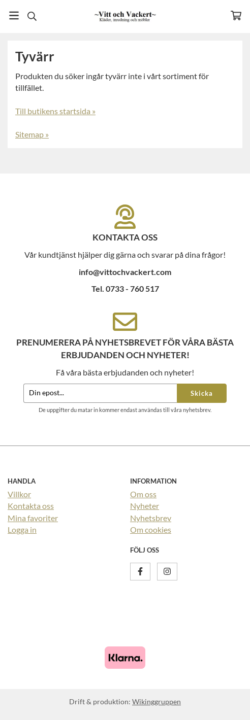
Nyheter (144, 505)
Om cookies (150, 529)
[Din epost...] (100, 393)
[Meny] (14, 15)
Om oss (143, 494)
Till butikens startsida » (55, 111)
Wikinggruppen (156, 701)
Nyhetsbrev (150, 518)
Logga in (22, 529)
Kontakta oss (31, 505)
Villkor (19, 494)
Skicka (202, 393)
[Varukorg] (236, 15)
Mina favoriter (33, 518)
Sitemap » (32, 134)
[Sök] (32, 16)
